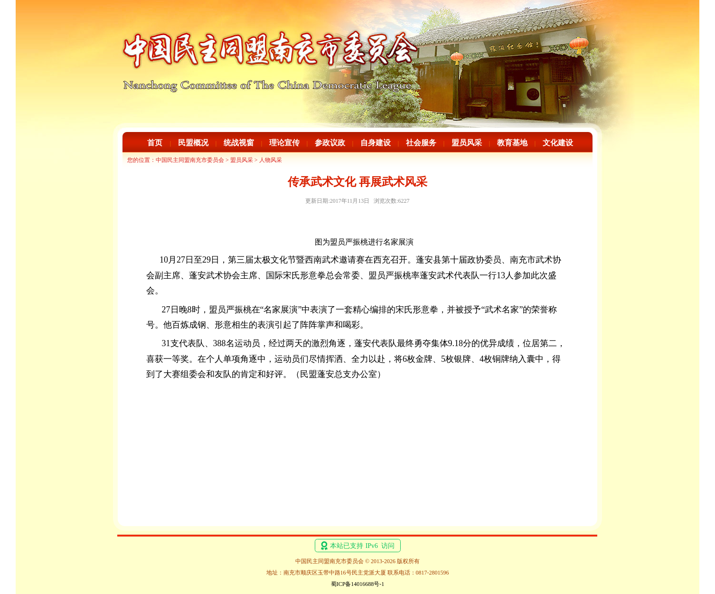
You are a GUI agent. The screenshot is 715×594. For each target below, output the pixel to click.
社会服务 (421, 143)
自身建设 (375, 143)
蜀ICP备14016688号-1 (358, 584)
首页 (154, 143)
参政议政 (330, 143)
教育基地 (512, 143)
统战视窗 (239, 143)
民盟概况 (193, 143)
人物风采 (270, 160)
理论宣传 (284, 143)
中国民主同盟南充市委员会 (190, 160)
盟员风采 (467, 143)
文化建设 (558, 143)
